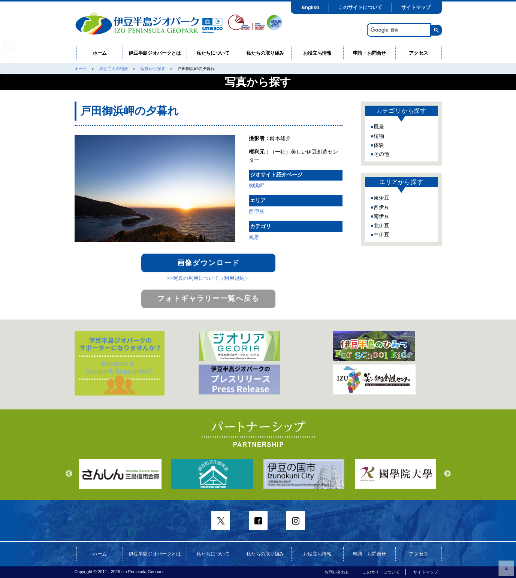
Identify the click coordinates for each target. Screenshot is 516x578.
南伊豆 (381, 216)
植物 (379, 136)
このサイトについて (360, 7)
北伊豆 (381, 226)
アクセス (418, 53)
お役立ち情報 (317, 53)
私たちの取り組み (265, 53)
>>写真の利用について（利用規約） (208, 278)
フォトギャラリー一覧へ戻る (208, 298)
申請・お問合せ (369, 53)
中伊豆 (381, 234)
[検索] (398, 30)
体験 (379, 145)
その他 (381, 154)
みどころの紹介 (113, 68)
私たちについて (213, 53)
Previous (69, 474)
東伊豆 (381, 198)
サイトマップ (416, 7)
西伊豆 (257, 211)
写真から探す (153, 68)
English (310, 7)
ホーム (100, 53)
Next (447, 474)
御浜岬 (257, 185)
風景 (254, 237)
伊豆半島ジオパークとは (155, 53)
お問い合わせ (337, 572)
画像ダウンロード (208, 263)
